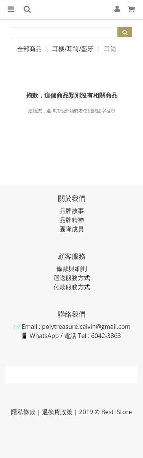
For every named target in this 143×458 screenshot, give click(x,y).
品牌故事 (71, 211)
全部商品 (29, 49)
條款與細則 (71, 268)
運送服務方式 (71, 278)
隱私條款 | (26, 412)
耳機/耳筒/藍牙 (72, 49)
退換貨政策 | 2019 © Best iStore (87, 412)
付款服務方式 (71, 287)
